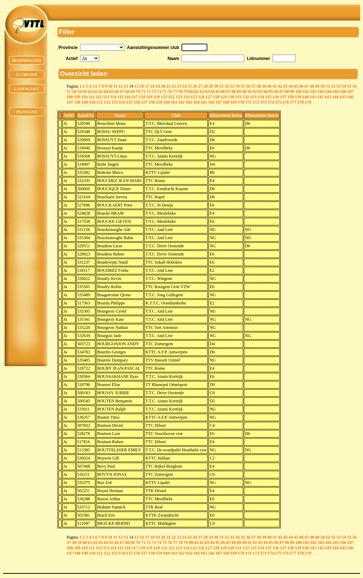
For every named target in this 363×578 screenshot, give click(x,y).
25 (190, 86)
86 (223, 91)
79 (186, 91)
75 (164, 91)
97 (281, 91)
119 (149, 96)
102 (313, 91)
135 (268, 96)
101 (306, 91)
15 (136, 86)
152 (107, 102)
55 (349, 86)
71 (143, 91)
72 (148, 91)
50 (322, 86)
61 (90, 91)
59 (79, 91)
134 (261, 96)
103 (321, 91)
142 (320, 96)
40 (269, 86)
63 (101, 91)
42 (280, 86)
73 (154, 91)
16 (142, 86)
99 (292, 91)
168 (226, 102)
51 (328, 86)
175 (278, 102)
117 (135, 96)
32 (227, 86)
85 (218, 91)
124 (186, 96)
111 (92, 96)
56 (354, 86)
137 (283, 96)
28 (205, 86)
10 (110, 86)
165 (204, 102)
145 (343, 96)
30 (216, 86)
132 (246, 96)
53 (338, 86)
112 (99, 96)
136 (276, 96)
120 (156, 96)
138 (290, 96)
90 (244, 91)
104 (328, 91)
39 (264, 86)
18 (152, 86)
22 (174, 86)
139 (298, 96)
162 (181, 102)
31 (221, 86)
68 (127, 91)
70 (138, 91)
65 (111, 91)
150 (92, 102)
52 (333, 86)
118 (142, 96)
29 (211, 86)
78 (180, 91)
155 (129, 102)
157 (144, 102)
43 (285, 86)
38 (259, 86)
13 (126, 86)
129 (223, 96)
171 (248, 102)
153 (114, 102)
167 (219, 102)
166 (211, 102)
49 (317, 86)
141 (313, 96)
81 (196, 91)
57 (69, 91)
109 (77, 96)
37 (253, 86)
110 (85, 96)
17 (147, 86)
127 (209, 96)
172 (256, 102)
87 (228, 91)
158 (152, 102)
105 (336, 91)
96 (276, 91)
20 (163, 86)
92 (255, 91)
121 (164, 96)
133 (253, 96)
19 (158, 86)
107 (350, 91)
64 (106, 91)
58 (74, 91)
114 (113, 96)
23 (179, 86)
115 (120, 96)
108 (70, 96)
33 (232, 86)
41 (275, 86)
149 (85, 102)
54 (344, 86)
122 (171, 96)
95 (271, 91)
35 (243, 86)
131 (238, 96)
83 (207, 91)
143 (328, 96)
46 (301, 86)
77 (175, 91)
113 (106, 96)
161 (174, 102)
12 (120, 86)
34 (237, 86)
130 (231, 96)
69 (132, 91)
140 (305, 96)
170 (241, 102)
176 (286, 102)
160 (166, 102)
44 (291, 86)
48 (312, 86)
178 (300, 102)
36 (248, 86)
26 (195, 86)
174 (271, 102)
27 (200, 86)
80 (191, 91)
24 (184, 86)
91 (249, 91)
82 (202, 91)
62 (95, 91)
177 (293, 102)
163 (189, 102)
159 (159, 102)
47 (307, 86)
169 (233, 102)
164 (196, 102)
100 (298, 91)
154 (122, 102)
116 (127, 96)
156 (137, 102)
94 (265, 91)
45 (296, 86)
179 (308, 102)
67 (122, 91)
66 (117, 91)
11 (115, 86)
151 (99, 102)
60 (85, 91)
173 (263, 102)
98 (287, 91)
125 (194, 96)
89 (239, 91)
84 (212, 91)
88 (233, 91)
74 (159, 91)
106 (343, 91)
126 (201, 96)
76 (170, 91)
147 (70, 102)
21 (168, 86)
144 (335, 96)
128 (216, 96)
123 (179, 96)
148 (77, 102)
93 (260, 91)
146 (350, 96)
